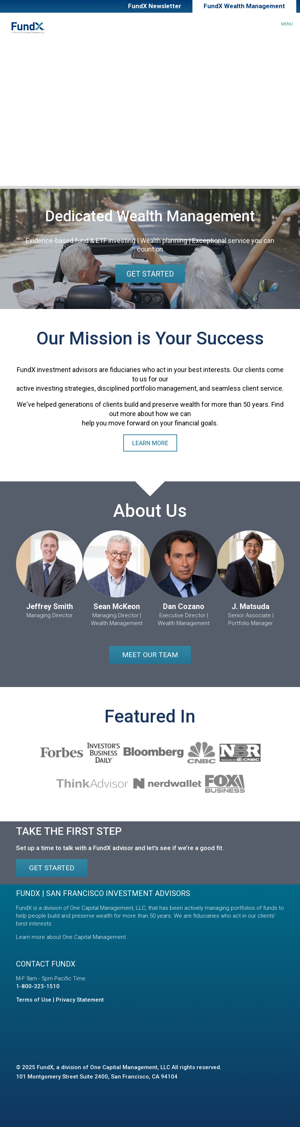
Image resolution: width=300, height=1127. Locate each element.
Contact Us (25, 154)
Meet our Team (150, 654)
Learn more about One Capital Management (71, 937)
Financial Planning (33, 86)
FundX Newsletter (154, 6)
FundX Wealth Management (244, 6)
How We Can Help (30, 53)
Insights (14, 103)
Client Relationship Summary (56, 171)
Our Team (22, 137)
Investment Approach (38, 70)
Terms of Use (33, 999)
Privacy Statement (80, 999)
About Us (15, 120)
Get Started (150, 273)
